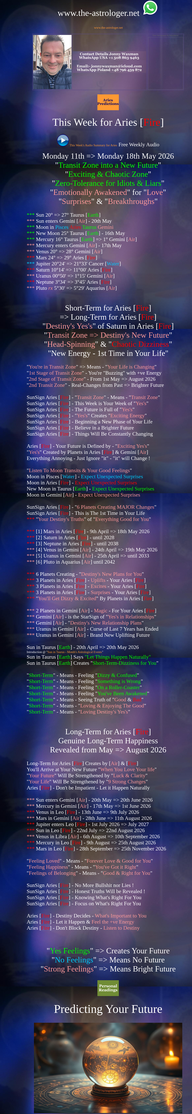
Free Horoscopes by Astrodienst (165, 35)
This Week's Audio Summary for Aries (87, 145)
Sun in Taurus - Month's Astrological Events (74, 652)
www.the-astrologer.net (108, 27)
